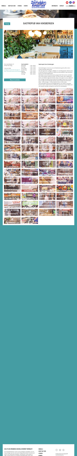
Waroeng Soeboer (12, 419)
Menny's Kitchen (12, 277)
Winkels (4, 6)
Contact (62, 6)
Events (26, 6)
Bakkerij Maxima (47, 359)
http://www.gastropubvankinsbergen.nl (13, 71)
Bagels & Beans (64, 318)
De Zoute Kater (12, 197)
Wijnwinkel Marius (65, 379)
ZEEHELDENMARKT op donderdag (64, 278)
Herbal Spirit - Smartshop (64, 297)
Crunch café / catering (30, 419)
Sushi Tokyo (30, 338)
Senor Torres (30, 218)
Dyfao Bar (30, 115)
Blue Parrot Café (47, 95)
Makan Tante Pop (65, 216)
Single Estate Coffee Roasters (30, 237)
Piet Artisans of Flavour (65, 197)
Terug (7, 24)
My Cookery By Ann (47, 237)
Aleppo (65, 177)
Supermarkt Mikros (65, 399)
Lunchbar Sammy (12, 318)
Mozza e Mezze (12, 177)
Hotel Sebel (47, 379)
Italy (47, 398)
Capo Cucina (30, 398)
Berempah (65, 116)
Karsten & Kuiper (29, 317)
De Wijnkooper (12, 155)
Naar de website (15, 80)
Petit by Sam (47, 155)
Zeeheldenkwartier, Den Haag (38, 5)
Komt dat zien (11, 6)
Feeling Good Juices (47, 277)
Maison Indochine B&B (12, 258)
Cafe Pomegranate (47, 318)
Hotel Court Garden (12, 337)
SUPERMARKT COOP (12, 378)
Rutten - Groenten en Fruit (12, 359)
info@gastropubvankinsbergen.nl (12, 69)
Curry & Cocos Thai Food (30, 359)
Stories (20, 6)
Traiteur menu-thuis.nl (64, 257)
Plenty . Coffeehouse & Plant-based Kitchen (64, 237)
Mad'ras (29, 157)
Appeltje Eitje (65, 359)
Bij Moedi (47, 136)
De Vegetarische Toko (12, 236)
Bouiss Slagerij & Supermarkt (29, 177)
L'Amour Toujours (64, 136)
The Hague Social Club (47, 115)
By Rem (47, 197)
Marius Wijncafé (65, 157)
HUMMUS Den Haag (47, 297)
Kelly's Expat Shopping (47, 339)
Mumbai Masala (64, 338)
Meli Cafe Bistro (30, 136)
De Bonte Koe (12, 217)
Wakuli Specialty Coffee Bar (12, 95)
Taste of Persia (12, 399)
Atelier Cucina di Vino (12, 136)
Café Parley (30, 94)
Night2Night (29, 297)
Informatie (55, 6)
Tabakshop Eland (47, 177)
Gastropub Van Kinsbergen (29, 258)
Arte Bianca (30, 197)
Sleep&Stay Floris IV (47, 216)
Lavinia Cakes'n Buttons (12, 298)
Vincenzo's (29, 277)
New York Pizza (12, 115)
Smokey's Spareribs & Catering (30, 377)
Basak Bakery (65, 96)
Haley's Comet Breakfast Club (47, 258)
